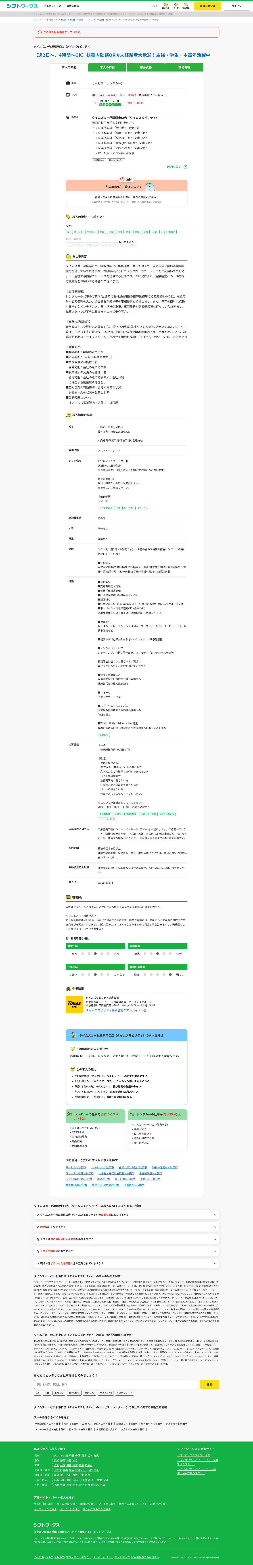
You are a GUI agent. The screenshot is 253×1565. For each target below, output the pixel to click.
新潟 (56, 1475)
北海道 (58, 1470)
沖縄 (102, 1484)
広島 (75, 1480)
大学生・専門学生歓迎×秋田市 (116, 1173)
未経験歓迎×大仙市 (106, 1429)
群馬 (96, 1455)
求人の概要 (69, 67)
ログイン (236, 6)
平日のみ (59, 1393)
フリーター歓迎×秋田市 (80, 1173)
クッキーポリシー (103, 1557)
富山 (62, 1475)
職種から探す (87, 1503)
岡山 (69, 1480)
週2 (37, 1393)
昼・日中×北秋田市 (151, 1423)
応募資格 (146, 67)
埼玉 (71, 1455)
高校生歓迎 (74, 1393)
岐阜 (75, 1460)
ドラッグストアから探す (97, 1509)
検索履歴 (186, 7)
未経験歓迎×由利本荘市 (48, 1423)
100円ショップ (124, 1393)
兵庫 (62, 1465)
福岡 (56, 1484)
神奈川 (64, 1455)
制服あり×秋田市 (134, 1185)
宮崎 (87, 1484)
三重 (69, 1460)
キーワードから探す (45, 1509)
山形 (90, 1470)
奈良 (81, 1465)
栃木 (90, 1455)
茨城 (83, 1455)
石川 (69, 1475)
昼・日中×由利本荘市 (81, 1429)
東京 (56, 1455)
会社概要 (39, 1557)
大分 (81, 1484)
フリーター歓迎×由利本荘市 (50, 1429)
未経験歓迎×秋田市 (150, 1173)
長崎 (69, 1484)
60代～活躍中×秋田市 (165, 1167)
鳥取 (56, 1480)
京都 (69, 1465)
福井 (75, 1475)
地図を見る (174, 166)
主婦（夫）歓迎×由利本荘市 (97, 1423)
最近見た (165, 7)
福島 (96, 1470)
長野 (87, 1475)
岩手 (71, 1470)
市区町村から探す (44, 1503)
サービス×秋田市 (76, 1167)
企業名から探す (159, 1503)
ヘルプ (153, 6)
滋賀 (75, 1465)
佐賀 (62, 1484)
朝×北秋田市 (71, 1423)
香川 (93, 1480)
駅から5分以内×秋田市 (105, 1185)
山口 (81, 1480)
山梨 (81, 1475)
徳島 (87, 1480)
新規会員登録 (207, 6)
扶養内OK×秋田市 (76, 1185)
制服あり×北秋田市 (126, 1423)
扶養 (47, 1393)
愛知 (56, 1460)
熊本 (75, 1484)
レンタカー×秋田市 (102, 1167)
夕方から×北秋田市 (176, 1423)
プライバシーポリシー (78, 1557)
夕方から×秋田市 (150, 1179)
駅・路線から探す (67, 1503)
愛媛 (99, 1480)
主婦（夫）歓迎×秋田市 (133, 1167)
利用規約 (60, 1557)
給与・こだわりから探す (133, 1503)
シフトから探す (107, 1503)
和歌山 (89, 1465)
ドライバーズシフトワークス (193, 1455)
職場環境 (184, 67)
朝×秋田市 (103, 1179)
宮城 (77, 1470)
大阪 (56, 1465)
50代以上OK (106, 1393)
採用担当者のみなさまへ (145, 1557)
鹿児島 (95, 1484)
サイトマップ (122, 1557)
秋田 (83, 1470)
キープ (176, 7)
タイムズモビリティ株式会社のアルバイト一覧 (116, 1010)
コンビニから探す (70, 1509)
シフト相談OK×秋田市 (79, 1179)
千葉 (77, 1455)
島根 (62, 1480)
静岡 (62, 1460)
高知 (105, 1480)
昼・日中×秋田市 (125, 1179)
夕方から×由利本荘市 (133, 1429)
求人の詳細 (107, 67)
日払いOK (89, 1393)
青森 (65, 1470)
